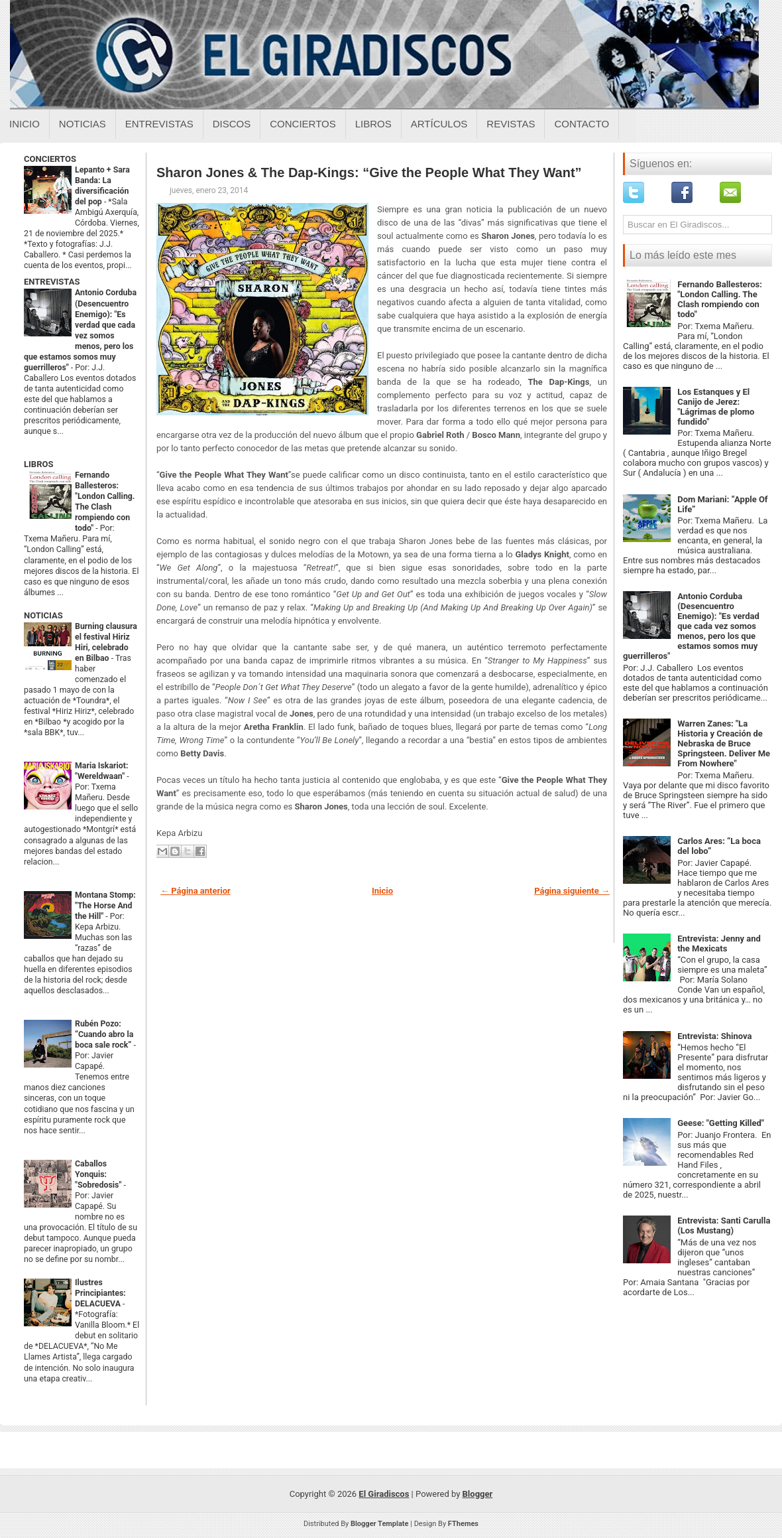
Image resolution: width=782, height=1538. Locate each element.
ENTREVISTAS (52, 282)
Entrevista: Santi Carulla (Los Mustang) (723, 1225)
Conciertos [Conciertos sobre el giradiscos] (302, 123)
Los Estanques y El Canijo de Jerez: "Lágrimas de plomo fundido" (715, 407)
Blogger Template (380, 1523)
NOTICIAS (43, 615)
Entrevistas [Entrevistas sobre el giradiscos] (159, 123)
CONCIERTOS (50, 159)
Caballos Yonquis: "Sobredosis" (99, 1174)
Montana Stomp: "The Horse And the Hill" (105, 905)
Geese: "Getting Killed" (720, 1123)
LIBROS (38, 464)
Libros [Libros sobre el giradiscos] (373, 123)
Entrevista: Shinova (714, 1036)
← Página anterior (195, 891)
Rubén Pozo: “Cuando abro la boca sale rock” (104, 1034)
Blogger (478, 1494)
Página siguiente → (572, 891)
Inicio (24, 123)
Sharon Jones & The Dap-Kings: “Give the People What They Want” (369, 172)
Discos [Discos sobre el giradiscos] (232, 123)
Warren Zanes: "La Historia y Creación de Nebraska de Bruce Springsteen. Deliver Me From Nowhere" (723, 743)
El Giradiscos (384, 1494)
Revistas (510, 123)
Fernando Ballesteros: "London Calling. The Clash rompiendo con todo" (719, 299)
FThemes (463, 1523)
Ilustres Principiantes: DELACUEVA (100, 1293)
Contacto (581, 123)
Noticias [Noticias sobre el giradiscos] (82, 123)
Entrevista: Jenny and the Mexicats (719, 943)
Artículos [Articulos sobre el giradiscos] (439, 123)
